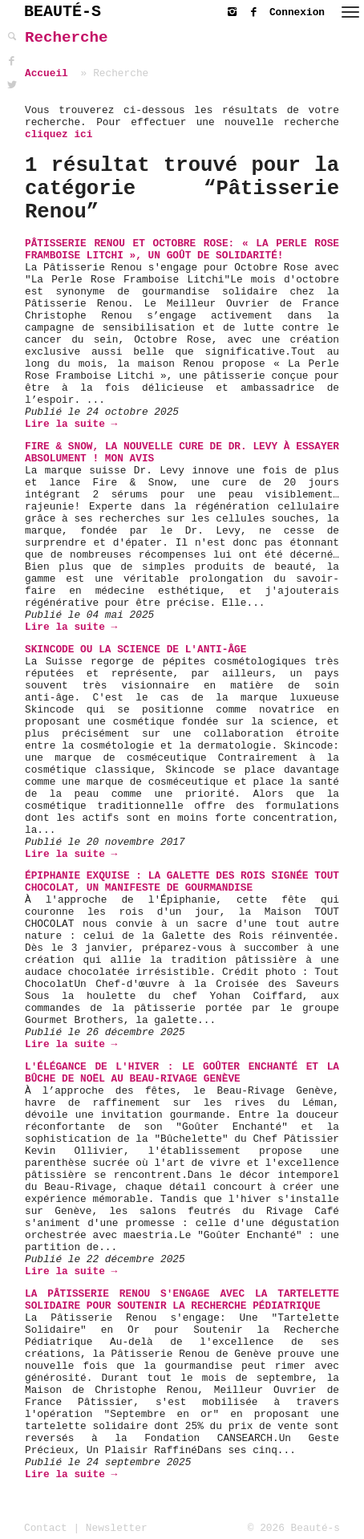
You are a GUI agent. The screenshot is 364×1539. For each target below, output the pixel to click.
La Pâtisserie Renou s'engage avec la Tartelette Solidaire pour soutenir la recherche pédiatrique (182, 1300)
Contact (45, 1528)
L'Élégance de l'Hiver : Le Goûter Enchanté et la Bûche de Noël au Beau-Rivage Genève (182, 1073)
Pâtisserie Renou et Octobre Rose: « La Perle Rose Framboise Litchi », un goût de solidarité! (182, 250)
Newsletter (117, 1528)
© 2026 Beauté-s (294, 1528)
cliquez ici (58, 134)
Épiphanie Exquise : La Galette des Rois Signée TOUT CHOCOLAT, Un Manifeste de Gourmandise (182, 882)
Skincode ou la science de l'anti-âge (135, 650)
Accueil (46, 73)
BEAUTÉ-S (62, 11)
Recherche (66, 38)
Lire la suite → (71, 424)
